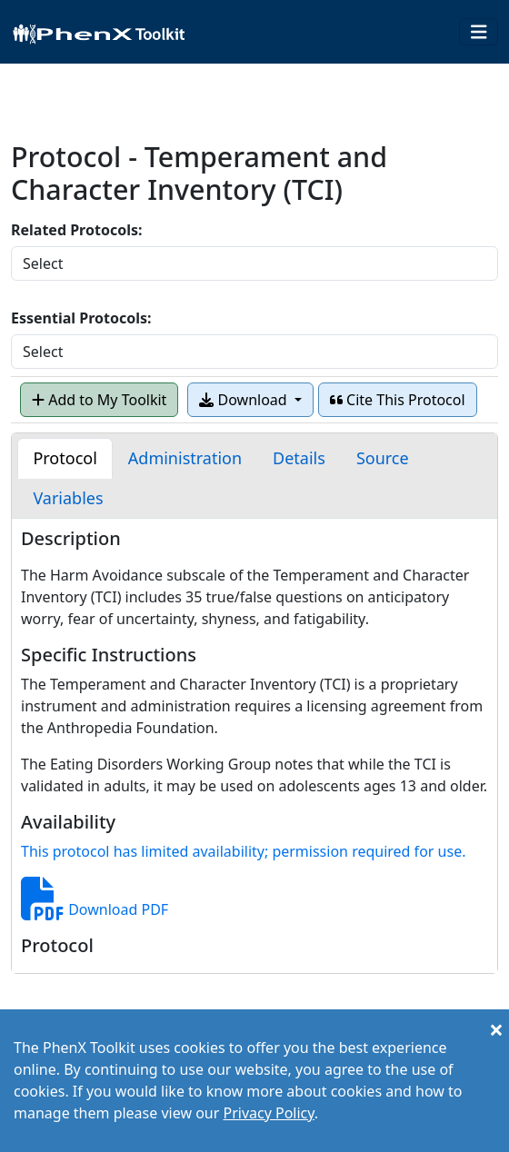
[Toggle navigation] (479, 32)
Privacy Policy (268, 1113)
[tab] (64, 458)
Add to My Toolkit (99, 400)
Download (244, 400)
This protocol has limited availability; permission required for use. (243, 851)
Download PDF (94, 909)
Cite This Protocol (397, 400)
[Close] (496, 1029)
